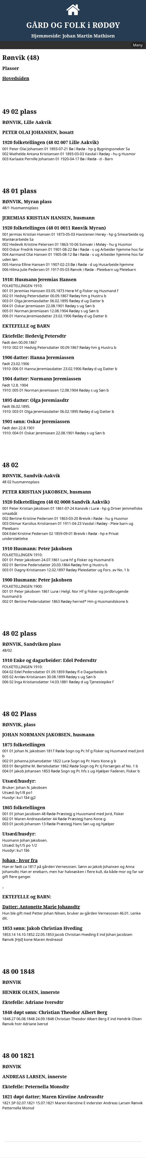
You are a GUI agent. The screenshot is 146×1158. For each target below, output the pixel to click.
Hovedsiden (15, 78)
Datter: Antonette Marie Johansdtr (41, 906)
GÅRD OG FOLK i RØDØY (73, 25)
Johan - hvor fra (20, 860)
